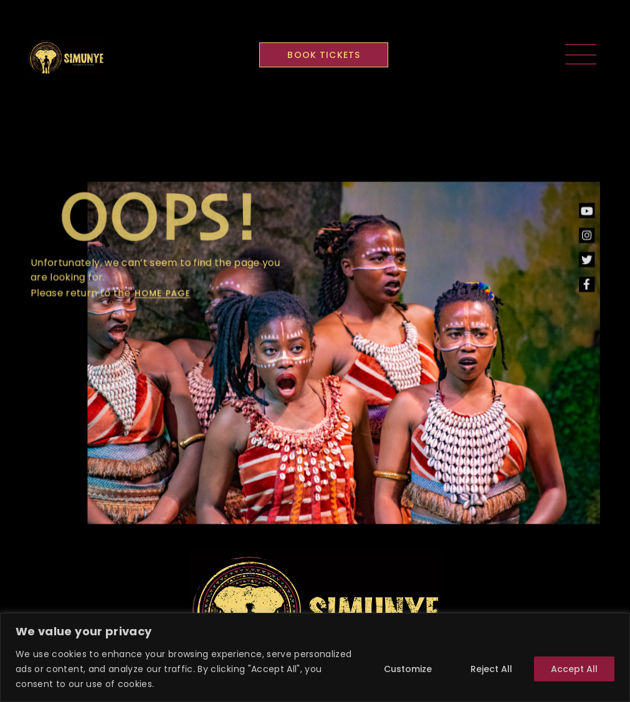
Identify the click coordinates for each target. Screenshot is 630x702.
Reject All (491, 669)
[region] (315, 657)
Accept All (574, 669)
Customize (408, 669)
